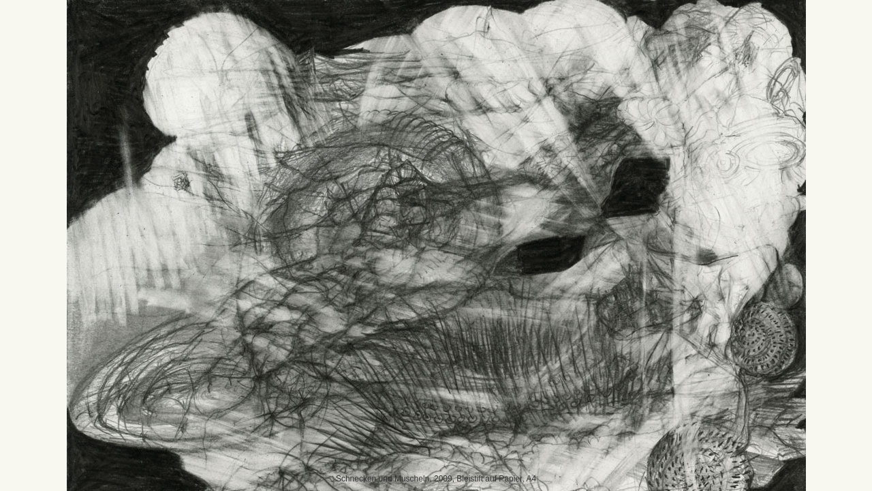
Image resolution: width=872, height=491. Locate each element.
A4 (531, 478)
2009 (443, 478)
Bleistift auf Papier (489, 478)
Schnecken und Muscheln (382, 478)
